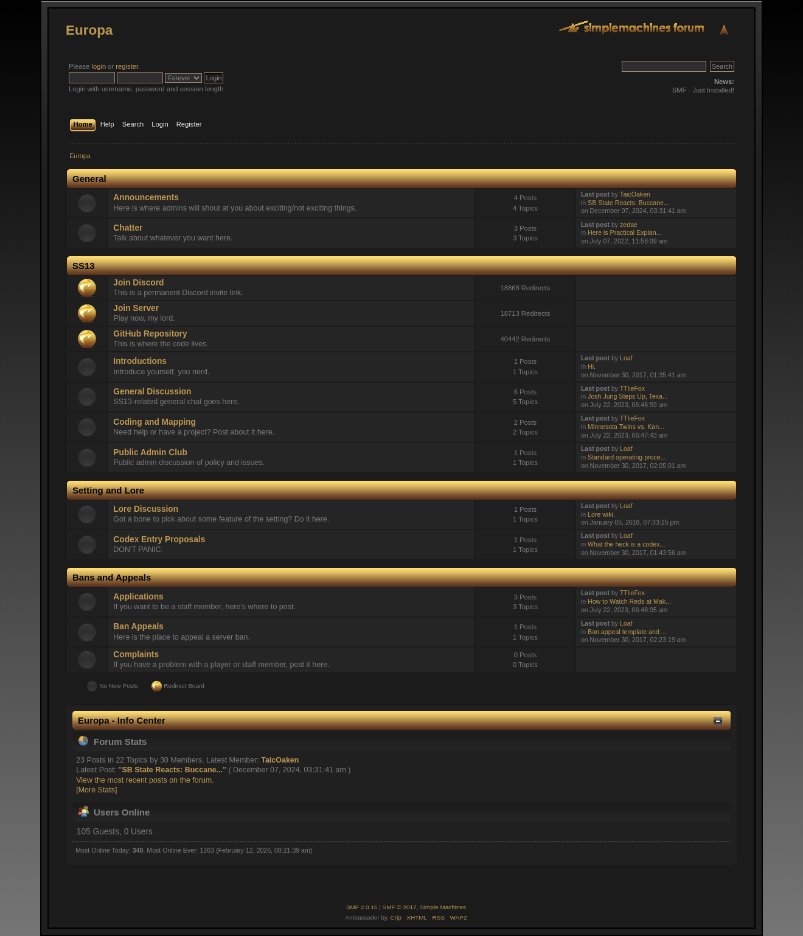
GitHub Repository (150, 333)
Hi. (592, 366)
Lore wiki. (601, 514)
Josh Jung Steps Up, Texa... (628, 396)
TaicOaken (635, 194)
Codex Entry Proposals (159, 539)
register (127, 66)
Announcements (145, 197)
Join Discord (138, 282)
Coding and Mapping (154, 422)
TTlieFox (632, 388)
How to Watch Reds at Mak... (629, 601)
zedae (629, 224)
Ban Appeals (138, 626)
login (98, 66)
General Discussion (152, 391)
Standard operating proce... (627, 457)
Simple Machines (443, 907)
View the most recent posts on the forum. (145, 780)
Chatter (127, 227)
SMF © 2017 (400, 907)
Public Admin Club (150, 452)
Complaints (136, 654)
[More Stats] (96, 790)
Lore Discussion (145, 509)
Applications (138, 596)
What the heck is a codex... (626, 544)
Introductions (140, 361)
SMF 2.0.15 (362, 907)
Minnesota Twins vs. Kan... (626, 426)
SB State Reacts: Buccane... (628, 202)
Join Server (136, 308)
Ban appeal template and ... (627, 631)
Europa (89, 30)
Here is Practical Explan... (624, 232)
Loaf (626, 357)
